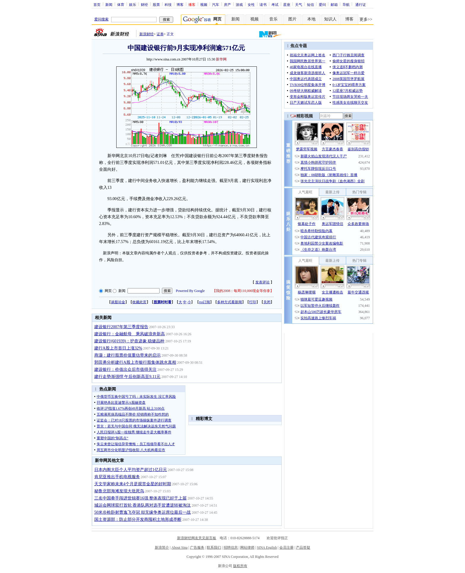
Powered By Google (190, 291)
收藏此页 (139, 302)
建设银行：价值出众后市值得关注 (125, 369)
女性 (251, 4)
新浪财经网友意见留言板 (196, 538)
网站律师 (247, 547)
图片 (292, 19)
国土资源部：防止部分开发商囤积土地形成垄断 (137, 519)
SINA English (267, 547)
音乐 (273, 19)
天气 (298, 4)
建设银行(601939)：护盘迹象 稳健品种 (129, 341)
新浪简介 (162, 547)
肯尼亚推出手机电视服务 (117, 477)
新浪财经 (146, 34)
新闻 (108, 4)
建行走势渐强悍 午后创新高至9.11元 (127, 376)
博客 (180, 4)
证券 (160, 34)
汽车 (215, 4)
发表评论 (262, 282)
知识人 (330, 19)
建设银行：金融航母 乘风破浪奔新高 (129, 334)
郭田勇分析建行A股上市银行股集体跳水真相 (135, 362)
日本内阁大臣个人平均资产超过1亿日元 (130, 469)
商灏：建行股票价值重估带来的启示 (127, 355)
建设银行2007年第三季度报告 (121, 327)
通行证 (360, 4)
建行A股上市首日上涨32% (118, 348)
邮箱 (334, 4)
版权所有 (240, 566)
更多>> (365, 19)
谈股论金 (118, 302)
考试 (274, 4)
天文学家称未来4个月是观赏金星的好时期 (132, 484)
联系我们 (214, 547)
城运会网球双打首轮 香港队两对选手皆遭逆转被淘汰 (142, 505)
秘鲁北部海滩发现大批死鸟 (119, 491)
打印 (252, 302)
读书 (263, 4)
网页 (108, 291)
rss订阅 (204, 302)
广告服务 (197, 547)
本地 (311, 19)
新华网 (221, 59)
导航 (346, 4)
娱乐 (132, 4)
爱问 (322, 4)
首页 (97, 4)
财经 (144, 4)
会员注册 (286, 547)
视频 (203, 4)
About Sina (179, 547)
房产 (227, 4)
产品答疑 (303, 547)
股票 (156, 4)
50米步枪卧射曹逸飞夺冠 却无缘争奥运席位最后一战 (142, 512)
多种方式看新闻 (229, 302)
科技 (168, 4)
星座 (286, 4)
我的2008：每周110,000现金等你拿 (243, 291)
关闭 (266, 302)
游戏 (239, 4)
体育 (120, 4)
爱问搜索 (101, 19)
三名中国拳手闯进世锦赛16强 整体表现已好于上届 (140, 498)
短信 (310, 4)
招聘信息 (231, 547)
